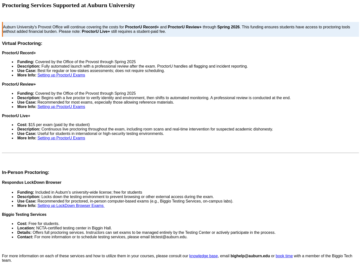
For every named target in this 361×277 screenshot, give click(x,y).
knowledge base (203, 256)
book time (284, 256)
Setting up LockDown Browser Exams (71, 205)
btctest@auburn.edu (168, 237)
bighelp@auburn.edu (250, 256)
